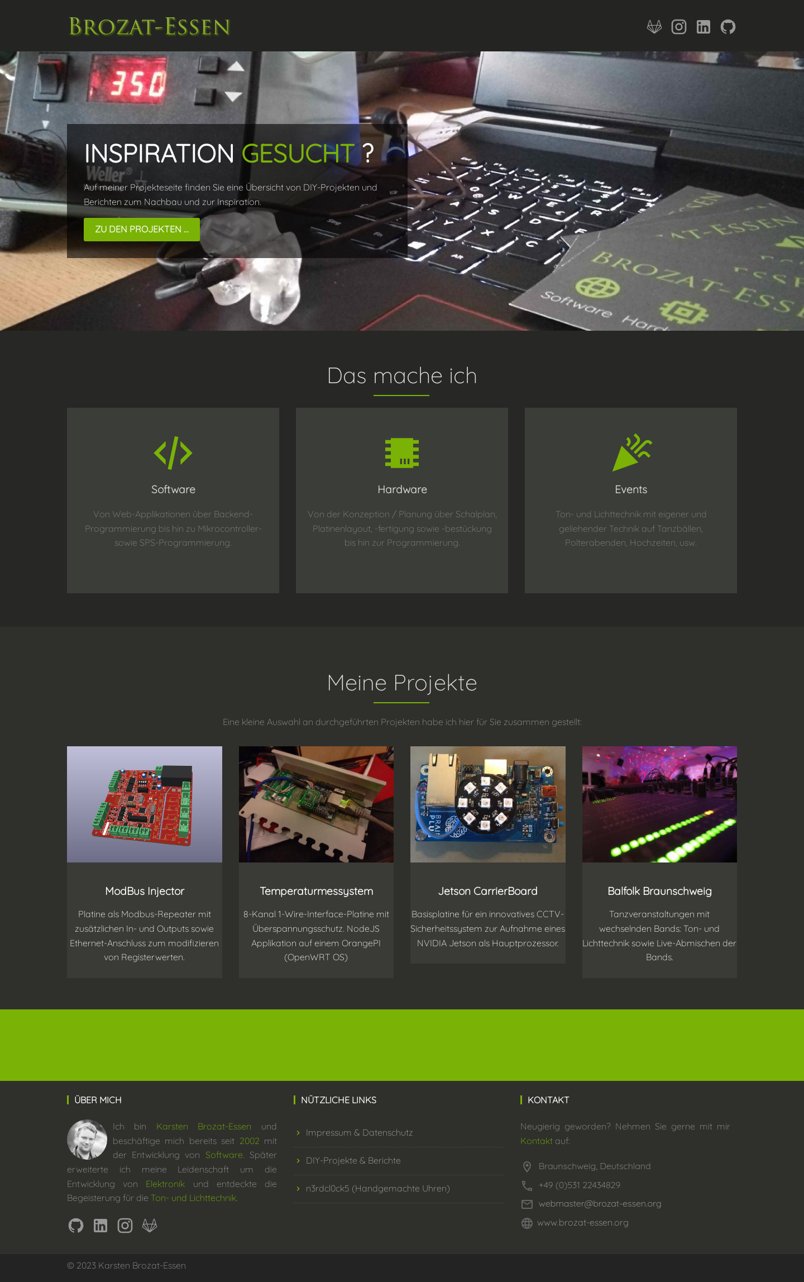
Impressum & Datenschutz (353, 1132)
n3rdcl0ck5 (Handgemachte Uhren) (372, 1188)
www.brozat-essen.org (583, 1222)
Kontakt (536, 1140)
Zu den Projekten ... (142, 229)
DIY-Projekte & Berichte (347, 1160)
